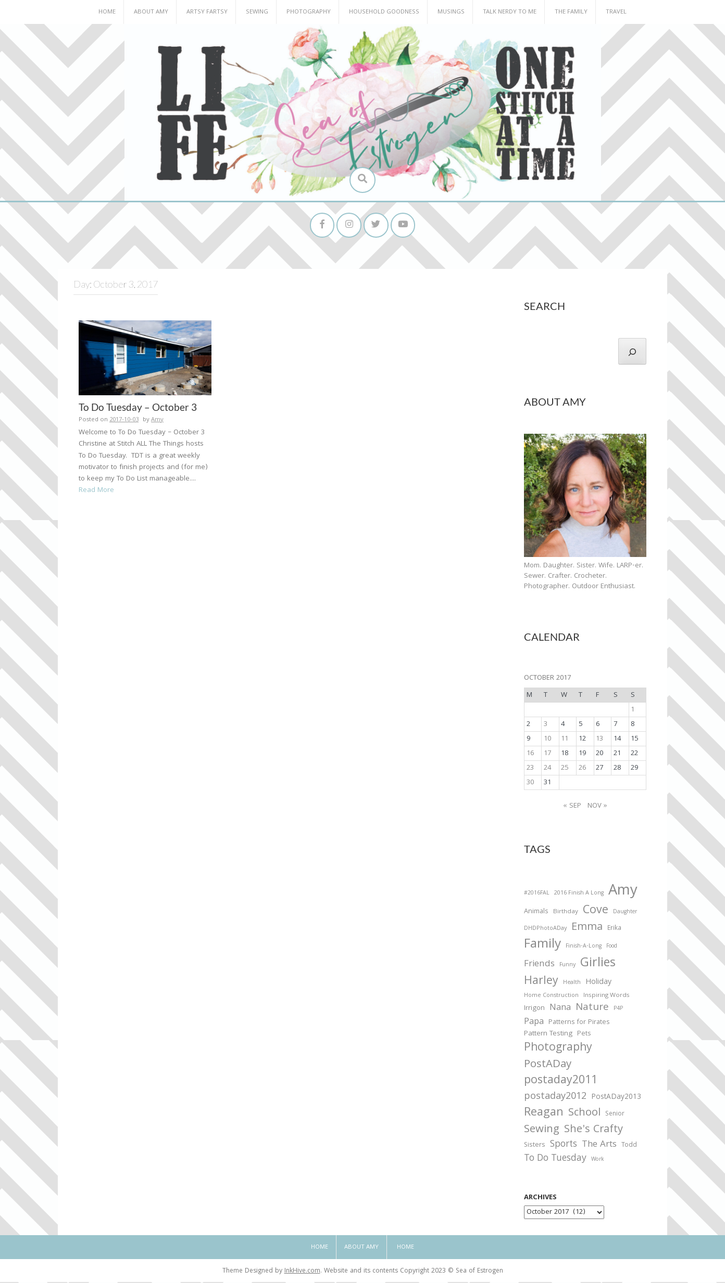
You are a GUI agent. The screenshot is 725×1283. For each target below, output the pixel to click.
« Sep (572, 807)
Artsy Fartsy (207, 12)
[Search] (632, 352)
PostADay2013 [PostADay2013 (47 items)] (616, 1098)
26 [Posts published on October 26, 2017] (582, 769)
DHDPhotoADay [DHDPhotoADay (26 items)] (545, 930)
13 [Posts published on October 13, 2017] (599, 740)
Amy (157, 421)
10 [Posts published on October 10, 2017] (547, 740)
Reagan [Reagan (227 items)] (544, 1114)
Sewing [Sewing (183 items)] (541, 1131)
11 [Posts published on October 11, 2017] (564, 740)
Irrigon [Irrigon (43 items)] (534, 1010)
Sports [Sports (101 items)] (563, 1146)
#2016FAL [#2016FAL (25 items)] (536, 895)
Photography (308, 12)
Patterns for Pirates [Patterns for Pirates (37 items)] (579, 1024)
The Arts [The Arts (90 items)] (599, 1147)
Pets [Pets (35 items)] (584, 1036)
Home (107, 12)
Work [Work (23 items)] (597, 1162)
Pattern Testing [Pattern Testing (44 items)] (548, 1036)
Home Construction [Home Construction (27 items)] (551, 997)
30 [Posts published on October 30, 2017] (530, 783)
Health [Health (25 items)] (572, 984)
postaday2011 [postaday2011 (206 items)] (560, 1082)
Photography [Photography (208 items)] (558, 1049)
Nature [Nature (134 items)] (592, 1009)
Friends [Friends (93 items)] (539, 966)
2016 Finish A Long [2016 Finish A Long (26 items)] (579, 895)
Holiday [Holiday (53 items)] (598, 984)
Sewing (257, 12)
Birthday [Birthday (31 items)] (565, 913)
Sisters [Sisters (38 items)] (534, 1147)
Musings (451, 12)
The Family (571, 12)
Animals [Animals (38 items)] (536, 913)
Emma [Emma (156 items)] (587, 929)
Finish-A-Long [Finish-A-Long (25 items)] (584, 948)
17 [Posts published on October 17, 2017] (547, 754)
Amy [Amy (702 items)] (623, 893)
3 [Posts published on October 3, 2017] (545, 725)
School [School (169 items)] (584, 1115)
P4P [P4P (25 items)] (618, 1010)
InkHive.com (302, 1272)
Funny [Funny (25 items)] (567, 967)
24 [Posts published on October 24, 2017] (547, 769)
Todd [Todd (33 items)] (629, 1147)
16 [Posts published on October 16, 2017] (530, 754)
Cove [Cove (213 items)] (595, 913)
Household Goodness (384, 12)
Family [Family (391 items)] (542, 946)
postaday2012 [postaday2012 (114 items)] (555, 1098)
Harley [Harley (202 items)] (541, 983)
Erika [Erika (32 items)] (614, 930)
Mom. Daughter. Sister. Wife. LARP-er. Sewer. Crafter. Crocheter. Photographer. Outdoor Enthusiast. (583, 578)
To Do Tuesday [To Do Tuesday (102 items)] (555, 1161)
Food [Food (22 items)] (611, 948)
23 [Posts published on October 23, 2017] (530, 769)
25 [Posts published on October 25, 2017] (564, 769)
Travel (616, 12)
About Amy (151, 12)
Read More (96, 491)
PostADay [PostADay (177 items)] (547, 1066)
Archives (540, 1199)
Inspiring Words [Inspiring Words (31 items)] (606, 997)
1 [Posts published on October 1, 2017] (632, 711)
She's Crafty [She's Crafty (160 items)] (593, 1131)
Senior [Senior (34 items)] (614, 1115)
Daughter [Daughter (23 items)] (625, 914)
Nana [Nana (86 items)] (560, 1009)
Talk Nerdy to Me (509, 12)
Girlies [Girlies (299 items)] (598, 965)
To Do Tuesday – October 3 (138, 408)
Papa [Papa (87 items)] (534, 1023)
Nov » (597, 807)
